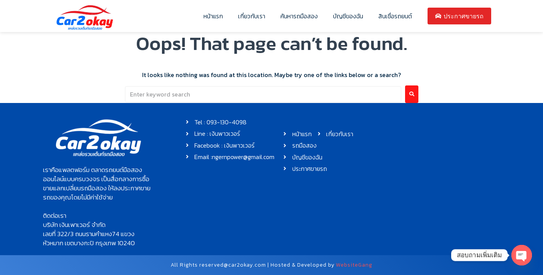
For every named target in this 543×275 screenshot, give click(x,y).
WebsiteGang (354, 265)
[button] (98, 183)
